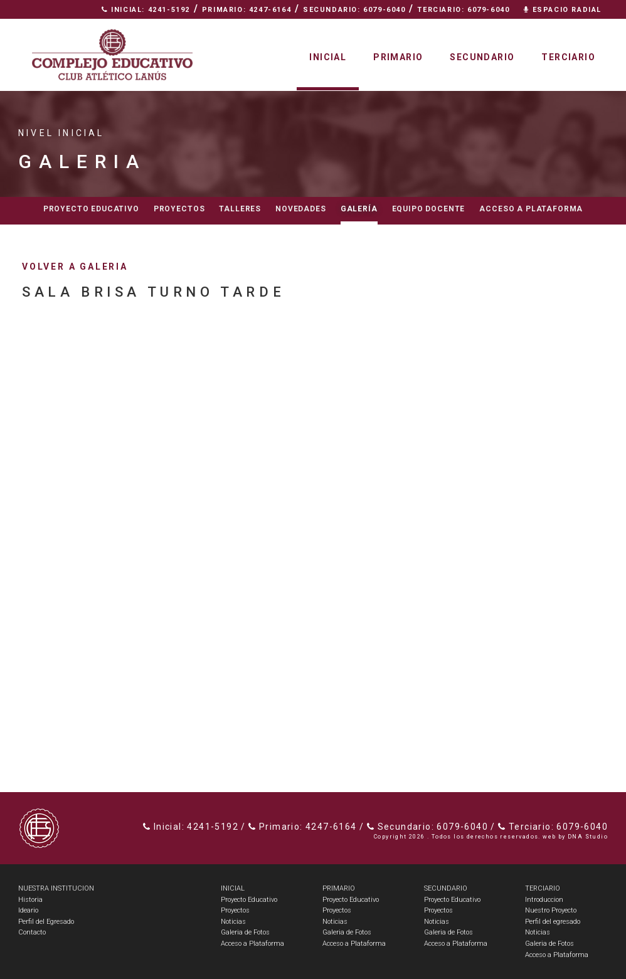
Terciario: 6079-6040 (463, 10)
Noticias (233, 922)
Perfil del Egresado (46, 922)
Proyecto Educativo (249, 900)
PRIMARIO (338, 888)
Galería (359, 208)
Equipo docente (428, 208)
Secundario (482, 57)
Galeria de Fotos (245, 932)
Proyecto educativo (91, 208)
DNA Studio (588, 836)
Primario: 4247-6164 (246, 10)
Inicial (327, 57)
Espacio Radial (563, 10)
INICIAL (233, 888)
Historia (30, 900)
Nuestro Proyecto (550, 910)
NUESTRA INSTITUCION (56, 888)
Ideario (28, 910)
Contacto (574, 28)
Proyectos (179, 208)
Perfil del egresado (552, 922)
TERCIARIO (542, 888)
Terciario (568, 57)
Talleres (240, 208)
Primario (398, 57)
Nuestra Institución (477, 28)
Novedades (300, 208)
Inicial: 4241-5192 (146, 10)
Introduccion (544, 900)
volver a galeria (75, 267)
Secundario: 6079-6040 (354, 10)
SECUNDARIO (445, 888)
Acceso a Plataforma (531, 208)
